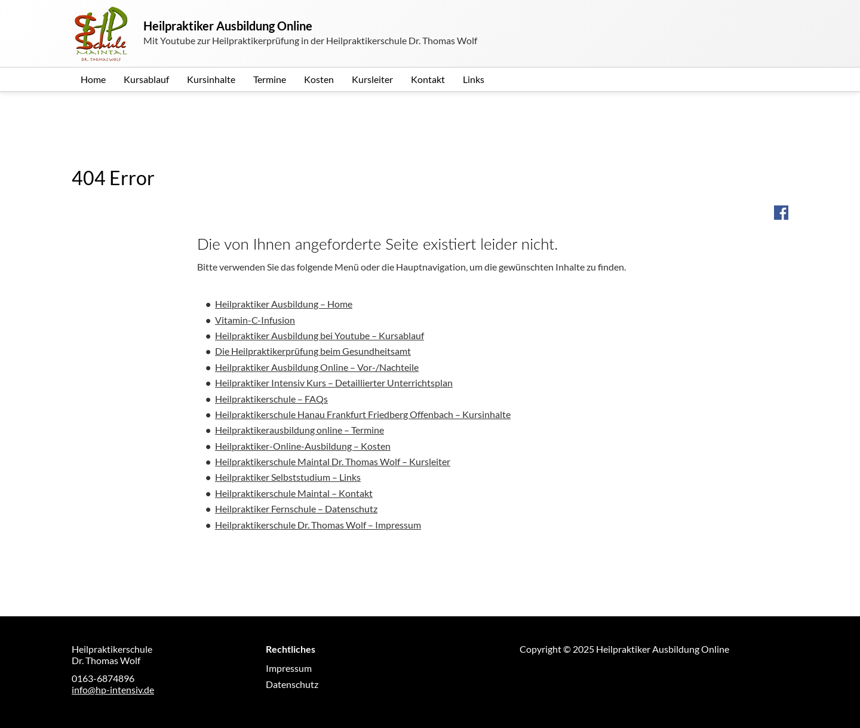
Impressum (289, 668)
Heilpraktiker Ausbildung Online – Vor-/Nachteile (317, 367)
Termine (269, 79)
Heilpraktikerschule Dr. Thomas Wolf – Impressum (318, 524)
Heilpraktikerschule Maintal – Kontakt (294, 493)
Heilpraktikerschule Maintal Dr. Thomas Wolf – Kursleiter (332, 461)
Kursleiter (372, 79)
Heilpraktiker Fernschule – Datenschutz (296, 508)
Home (93, 79)
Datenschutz (292, 684)
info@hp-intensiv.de (113, 689)
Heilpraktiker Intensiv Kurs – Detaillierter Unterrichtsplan (334, 382)
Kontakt (428, 79)
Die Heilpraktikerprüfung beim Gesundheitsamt (313, 351)
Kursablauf (146, 79)
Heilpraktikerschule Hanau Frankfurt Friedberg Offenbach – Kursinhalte (363, 414)
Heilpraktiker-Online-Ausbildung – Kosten (303, 445)
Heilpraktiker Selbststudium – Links (288, 477)
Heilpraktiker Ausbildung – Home (283, 303)
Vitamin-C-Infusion (255, 319)
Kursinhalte (211, 79)
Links (473, 79)
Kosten (319, 79)
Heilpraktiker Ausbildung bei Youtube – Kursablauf (319, 335)
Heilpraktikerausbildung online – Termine (299, 429)
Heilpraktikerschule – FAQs (271, 398)
